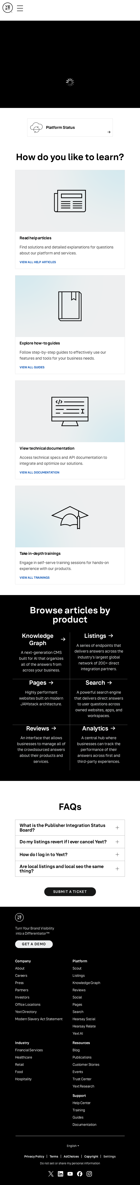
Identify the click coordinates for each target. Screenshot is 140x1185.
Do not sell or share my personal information (70, 1163)
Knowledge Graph (86, 983)
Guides (78, 1117)
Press (19, 983)
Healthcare (23, 1057)
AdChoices (71, 1156)
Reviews (79, 990)
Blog (76, 1050)
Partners (21, 990)
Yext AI (78, 1033)
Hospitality (23, 1079)
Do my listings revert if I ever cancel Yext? (63, 842)
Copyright (91, 1156)
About (19, 968)
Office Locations (27, 1005)
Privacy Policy (34, 1156)
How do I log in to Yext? (43, 854)
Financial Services (29, 1050)
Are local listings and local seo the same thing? (62, 868)
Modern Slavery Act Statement (39, 1019)
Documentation (84, 1125)
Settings (109, 1156)
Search (78, 1012)
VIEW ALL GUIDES (32, 367)
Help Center (82, 1103)
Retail (19, 1065)
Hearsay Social (84, 1019)
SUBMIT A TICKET (70, 891)
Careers (21, 976)
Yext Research (83, 1086)
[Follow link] (70, 127)
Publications (82, 1057)
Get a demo (34, 944)
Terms (54, 1156)
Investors (22, 997)
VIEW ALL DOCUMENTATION (39, 472)
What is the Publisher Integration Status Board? (62, 827)
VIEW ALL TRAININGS (34, 578)
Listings (79, 976)
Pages (77, 1005)
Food (19, 1072)
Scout (77, 968)
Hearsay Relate (84, 1026)
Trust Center (82, 1079)
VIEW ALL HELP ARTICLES (38, 262)
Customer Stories (86, 1065)
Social (77, 997)
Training (79, 1110)
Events (78, 1072)
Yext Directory (26, 1012)
